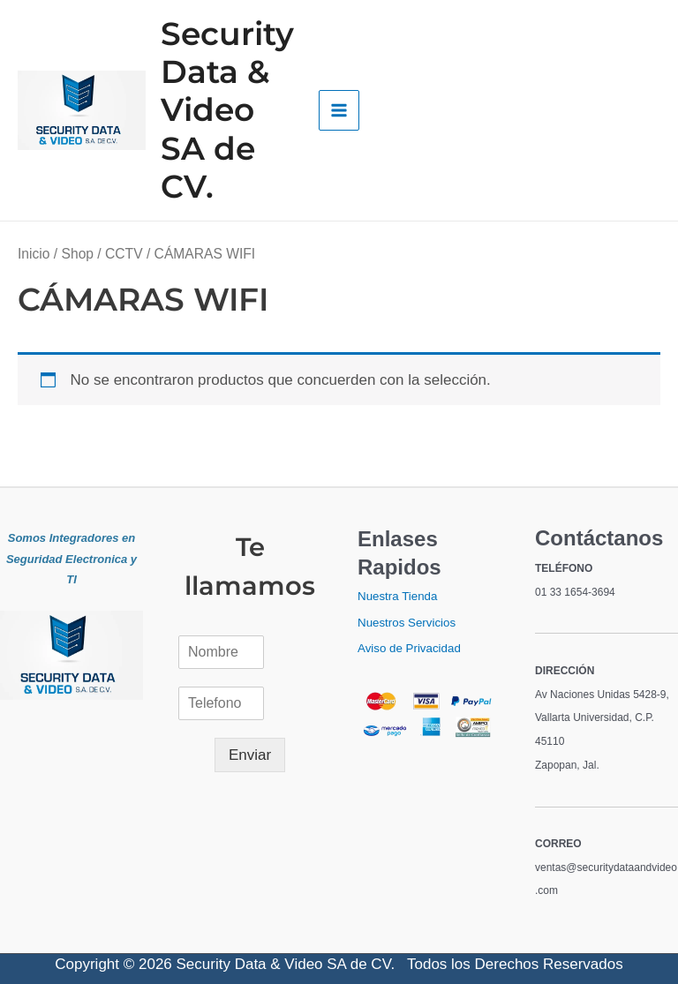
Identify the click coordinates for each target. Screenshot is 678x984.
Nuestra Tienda (397, 596)
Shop (78, 253)
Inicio (33, 253)
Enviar (250, 755)
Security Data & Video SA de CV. (227, 110)
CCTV (124, 253)
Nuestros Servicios (407, 622)
